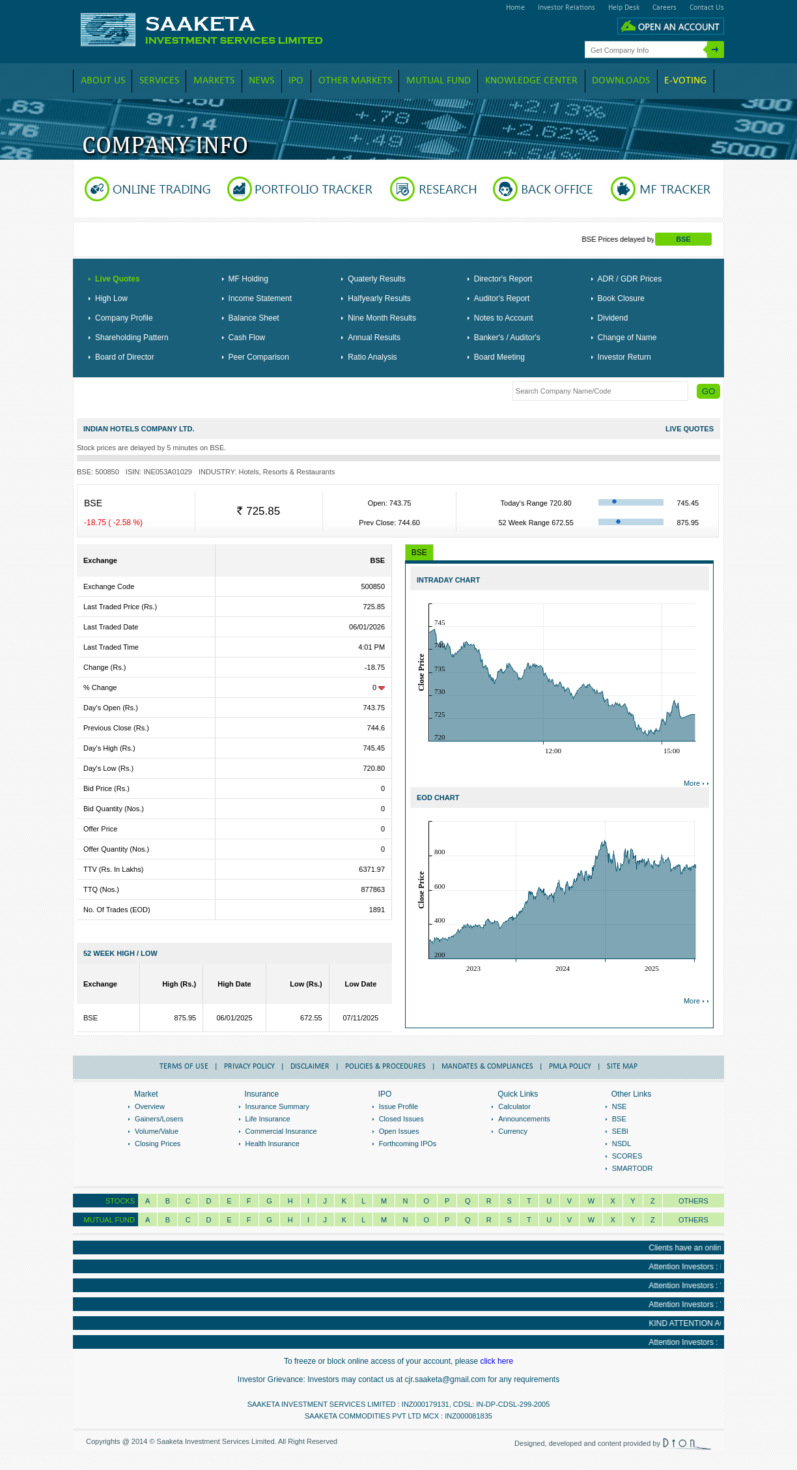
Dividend (613, 318)
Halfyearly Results (379, 298)
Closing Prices (157, 1143)
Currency (512, 1131)
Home (515, 8)
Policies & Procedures (385, 1067)
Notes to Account (503, 318)
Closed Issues (401, 1119)
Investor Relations (566, 8)
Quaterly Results (377, 278)
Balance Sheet (254, 318)
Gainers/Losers (159, 1119)
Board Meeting (499, 357)
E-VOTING (685, 81)
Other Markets (355, 81)
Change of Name (627, 337)
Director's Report (503, 278)
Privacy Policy (249, 1067)
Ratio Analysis (372, 357)
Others (693, 1201)
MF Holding (248, 278)
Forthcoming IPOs (408, 1143)
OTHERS (693, 1220)
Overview (150, 1106)
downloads (621, 81)
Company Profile (124, 318)
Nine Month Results (382, 318)
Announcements (524, 1119)
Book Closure (621, 298)
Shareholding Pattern (132, 337)
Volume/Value (156, 1131)
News (261, 81)
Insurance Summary (277, 1106)
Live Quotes (117, 278)
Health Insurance (272, 1143)
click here (496, 1361)
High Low (111, 298)
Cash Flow (247, 337)
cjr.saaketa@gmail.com (445, 1379)
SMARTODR (632, 1168)
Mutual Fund (438, 81)
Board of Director (124, 357)
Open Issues (399, 1131)
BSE (683, 239)
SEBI (620, 1131)
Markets (213, 81)
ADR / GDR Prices (630, 278)
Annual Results (374, 337)
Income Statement (260, 298)
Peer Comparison (259, 357)
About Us (103, 81)
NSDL (621, 1143)
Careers (664, 8)
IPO (295, 81)
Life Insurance (267, 1119)
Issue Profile (399, 1106)
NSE (619, 1106)
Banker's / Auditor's (507, 337)
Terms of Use (184, 1067)
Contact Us (707, 8)
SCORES (627, 1156)
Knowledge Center (531, 81)
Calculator (514, 1106)
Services (159, 81)
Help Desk (623, 8)
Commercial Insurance (281, 1131)
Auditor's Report (502, 298)
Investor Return (624, 357)
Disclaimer (309, 1067)
